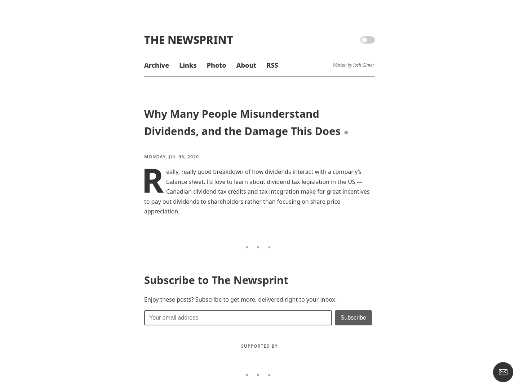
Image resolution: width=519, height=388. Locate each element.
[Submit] (353, 317)
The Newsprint (188, 39)
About (246, 65)
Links (187, 65)
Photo (216, 65)
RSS (272, 65)
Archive (156, 65)
